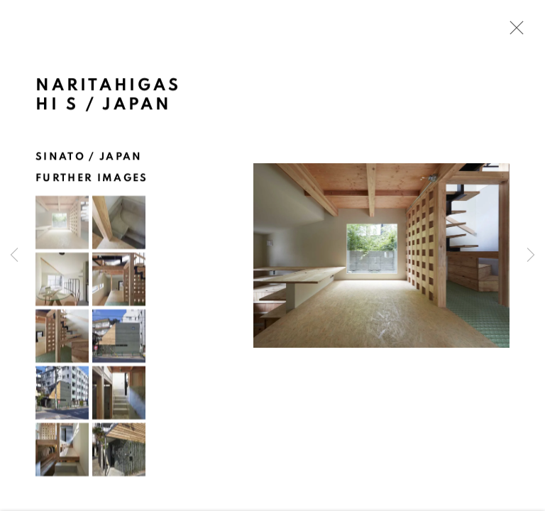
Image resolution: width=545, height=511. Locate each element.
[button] (62, 224)
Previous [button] (14, 255)
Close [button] (513, 32)
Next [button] (531, 255)
